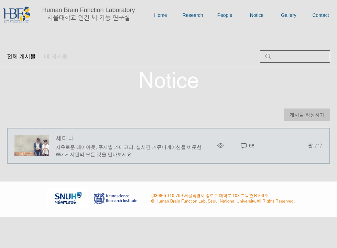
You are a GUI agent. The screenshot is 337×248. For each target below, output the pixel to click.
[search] (295, 56)
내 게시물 (55, 56)
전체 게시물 (21, 56)
